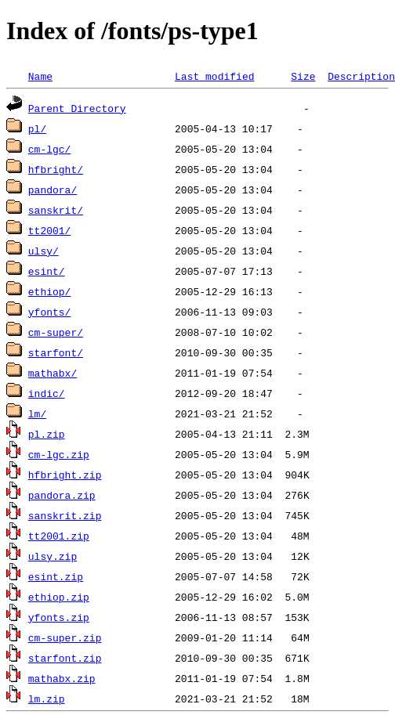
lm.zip (46, 698)
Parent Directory (77, 108)
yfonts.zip (58, 617)
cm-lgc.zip (58, 454)
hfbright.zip (65, 474)
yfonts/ (49, 312)
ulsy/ (43, 251)
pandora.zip (62, 495)
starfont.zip (65, 658)
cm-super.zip (65, 637)
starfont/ (55, 352)
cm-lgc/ (49, 149)
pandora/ (52, 189)
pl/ (37, 128)
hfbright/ (55, 169)
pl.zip (46, 434)
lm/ (37, 413)
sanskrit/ (55, 210)
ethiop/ (49, 291)
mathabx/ (52, 373)
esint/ (46, 271)
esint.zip (55, 576)
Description (361, 76)
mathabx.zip (62, 678)
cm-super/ (55, 332)
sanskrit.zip (65, 515)
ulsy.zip (52, 556)
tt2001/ (49, 230)
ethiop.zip (58, 597)
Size (303, 76)
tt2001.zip (58, 536)
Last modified (214, 76)
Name (40, 76)
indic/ (46, 393)
